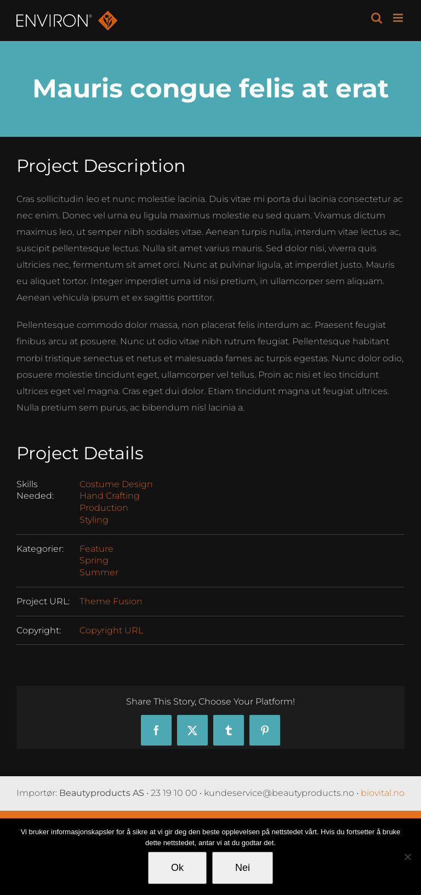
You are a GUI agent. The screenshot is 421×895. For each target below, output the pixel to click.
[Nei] (407, 856)
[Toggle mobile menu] (399, 18)
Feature (96, 549)
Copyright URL (111, 630)
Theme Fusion (111, 601)
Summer (98, 572)
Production (103, 508)
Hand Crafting (109, 495)
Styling (94, 520)
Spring (94, 560)
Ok (177, 867)
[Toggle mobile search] (376, 18)
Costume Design (116, 484)
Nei (242, 867)
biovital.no (383, 793)
